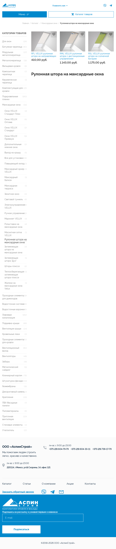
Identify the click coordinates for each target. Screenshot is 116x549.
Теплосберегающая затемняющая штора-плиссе (14, 274)
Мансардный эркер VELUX (14, 170)
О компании (48, 483)
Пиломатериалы (10, 411)
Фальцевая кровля (11, 66)
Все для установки (14, 158)
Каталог (35, 23)
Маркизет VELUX (13, 218)
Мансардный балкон (11, 178)
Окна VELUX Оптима (11, 120)
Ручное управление (14, 213)
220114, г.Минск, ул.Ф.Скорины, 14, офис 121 (28, 467)
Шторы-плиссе (12, 266)
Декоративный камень (13, 391)
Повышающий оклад (14, 163)
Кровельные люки (11, 334)
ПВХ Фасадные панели (9, 404)
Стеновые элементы (12, 424)
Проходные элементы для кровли (13, 341)
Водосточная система (13, 304)
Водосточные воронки (13, 309)
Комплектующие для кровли (12, 89)
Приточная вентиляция (8, 417)
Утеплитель (8, 430)
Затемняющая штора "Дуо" (11, 259)
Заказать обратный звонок (18, 491)
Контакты (90, 483)
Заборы (6, 361)
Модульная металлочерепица (11, 53)
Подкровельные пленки (10, 98)
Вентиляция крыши (11, 328)
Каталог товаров (81, 14)
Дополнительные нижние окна (13, 145)
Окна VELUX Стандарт (11, 129)
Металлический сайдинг (10, 368)
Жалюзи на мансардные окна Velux (13, 286)
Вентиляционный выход (10, 349)
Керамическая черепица (9, 81)
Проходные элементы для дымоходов (13, 297)
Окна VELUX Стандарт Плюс (12, 112)
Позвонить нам (58, 6)
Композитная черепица (8, 73)
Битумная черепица (12, 46)
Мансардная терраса (11, 187)
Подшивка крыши (10, 323)
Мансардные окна (49, 23)
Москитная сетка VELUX (13, 233)
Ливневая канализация (8, 316)
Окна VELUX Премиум (11, 137)
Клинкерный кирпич (12, 375)
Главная (25, 23)
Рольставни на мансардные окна (13, 225)
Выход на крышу (13, 152)
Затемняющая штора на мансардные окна (13, 249)
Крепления (7, 397)
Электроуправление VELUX (15, 206)
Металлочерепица (11, 60)
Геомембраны (9, 386)
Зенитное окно (12, 194)
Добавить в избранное (54, 34)
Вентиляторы (9, 356)
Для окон (6, 41)
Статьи (27, 483)
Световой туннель (14, 199)
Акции (70, 483)
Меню (24, 14)
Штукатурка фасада (12, 381)
